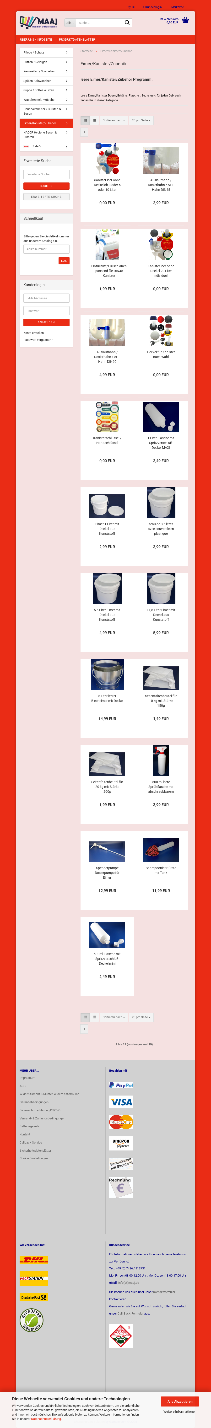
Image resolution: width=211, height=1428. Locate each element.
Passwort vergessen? (38, 340)
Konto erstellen (33, 333)
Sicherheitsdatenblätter (35, 1150)
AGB (23, 1086)
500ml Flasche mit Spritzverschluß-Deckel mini (107, 958)
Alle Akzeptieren (180, 1401)
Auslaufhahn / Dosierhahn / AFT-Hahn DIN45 (161, 185)
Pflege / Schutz (33, 52)
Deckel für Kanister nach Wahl (161, 354)
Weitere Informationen (179, 1411)
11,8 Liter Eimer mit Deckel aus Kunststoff (161, 614)
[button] (132, 7)
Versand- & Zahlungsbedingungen (42, 1118)
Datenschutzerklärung (46, 1419)
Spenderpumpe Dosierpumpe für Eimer (107, 872)
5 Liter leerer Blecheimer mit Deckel (107, 698)
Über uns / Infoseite (36, 39)
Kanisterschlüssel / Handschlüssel (107, 440)
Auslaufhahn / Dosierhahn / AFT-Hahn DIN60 (107, 357)
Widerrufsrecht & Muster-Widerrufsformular (49, 1094)
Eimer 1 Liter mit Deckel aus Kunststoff (107, 528)
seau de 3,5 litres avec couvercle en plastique (161, 528)
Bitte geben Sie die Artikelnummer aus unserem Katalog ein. (46, 239)
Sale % (32, 146)
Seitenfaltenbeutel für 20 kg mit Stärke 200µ (107, 786)
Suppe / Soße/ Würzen (38, 90)
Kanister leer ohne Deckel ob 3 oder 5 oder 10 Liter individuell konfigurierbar (107, 185)
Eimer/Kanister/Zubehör (39, 123)
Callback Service (31, 1142)
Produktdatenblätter (77, 39)
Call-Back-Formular (130, 1313)
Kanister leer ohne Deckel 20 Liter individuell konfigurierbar (161, 271)
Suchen (46, 186)
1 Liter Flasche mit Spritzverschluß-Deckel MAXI (160, 442)
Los (64, 260)
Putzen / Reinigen (35, 62)
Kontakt (25, 1134)
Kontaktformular (164, 1292)
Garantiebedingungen (34, 1102)
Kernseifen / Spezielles (39, 71)
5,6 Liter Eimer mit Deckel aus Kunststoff (107, 614)
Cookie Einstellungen (34, 1158)
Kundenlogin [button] (152, 7)
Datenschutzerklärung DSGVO (40, 1110)
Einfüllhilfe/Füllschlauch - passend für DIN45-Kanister (109, 271)
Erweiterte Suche (46, 196)
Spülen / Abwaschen (37, 81)
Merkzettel (176, 7)
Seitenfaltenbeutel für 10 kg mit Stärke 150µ (161, 700)
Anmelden (46, 322)
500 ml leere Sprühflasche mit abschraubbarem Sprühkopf (161, 787)
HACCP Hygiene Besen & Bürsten (40, 135)
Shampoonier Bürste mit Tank (161, 870)
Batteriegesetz (29, 1126)
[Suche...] (70, 22)
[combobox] (114, 120)
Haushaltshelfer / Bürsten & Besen (42, 111)
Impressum (27, 1078)
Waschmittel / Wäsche (38, 100)
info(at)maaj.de (128, 1282)
